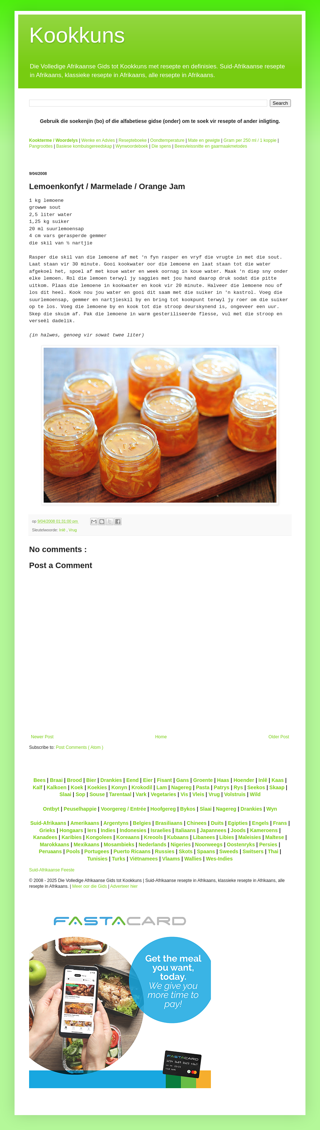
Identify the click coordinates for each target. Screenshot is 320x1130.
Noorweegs (209, 844)
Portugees (96, 851)
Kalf (38, 787)
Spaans (206, 851)
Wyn (272, 809)
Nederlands (152, 844)
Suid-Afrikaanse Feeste (52, 870)
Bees (39, 780)
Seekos (256, 787)
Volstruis (234, 794)
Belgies (142, 823)
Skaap (276, 787)
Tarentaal (120, 794)
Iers (91, 830)
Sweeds (228, 851)
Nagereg (181, 787)
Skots (185, 851)
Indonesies (133, 830)
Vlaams (171, 859)
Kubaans (177, 837)
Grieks (47, 830)
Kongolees (99, 837)
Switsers (253, 851)
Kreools (153, 837)
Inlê (62, 530)
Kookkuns (77, 35)
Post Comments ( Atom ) (79, 747)
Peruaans (50, 851)
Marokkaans (54, 844)
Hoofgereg (163, 809)
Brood (74, 780)
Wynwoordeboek (132, 146)
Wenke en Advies (98, 140)
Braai (56, 780)
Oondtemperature (167, 140)
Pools (73, 851)
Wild (255, 794)
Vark (141, 794)
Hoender (243, 780)
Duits (217, 823)
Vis (184, 794)
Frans (280, 823)
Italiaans (185, 830)
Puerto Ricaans (132, 851)
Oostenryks (241, 844)
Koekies (97, 787)
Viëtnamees (143, 859)
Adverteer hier (123, 886)
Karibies (71, 837)
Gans (182, 780)
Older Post (278, 736)
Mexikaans (86, 844)
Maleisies (249, 837)
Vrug (73, 530)
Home (161, 736)
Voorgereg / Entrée (123, 809)
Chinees (197, 823)
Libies (226, 837)
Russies (165, 851)
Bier (91, 780)
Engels (260, 823)
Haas (223, 780)
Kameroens (263, 830)
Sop (80, 794)
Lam (161, 787)
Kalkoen (57, 787)
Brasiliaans (169, 823)
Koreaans (128, 837)
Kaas (278, 780)
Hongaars (71, 830)
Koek (77, 787)
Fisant (164, 780)
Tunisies (97, 859)
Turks (118, 859)
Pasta (202, 787)
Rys (238, 787)
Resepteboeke (133, 140)
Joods (238, 830)
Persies (268, 844)
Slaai (65, 794)
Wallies (193, 859)
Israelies (161, 830)
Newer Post (42, 736)
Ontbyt (51, 809)
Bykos (187, 809)
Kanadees (45, 837)
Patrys (221, 787)
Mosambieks (119, 844)
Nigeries (181, 844)
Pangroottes (41, 146)
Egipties (238, 823)
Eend (132, 780)
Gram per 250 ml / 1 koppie (250, 140)
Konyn (119, 787)
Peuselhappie (80, 809)
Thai (273, 851)
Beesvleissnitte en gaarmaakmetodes (211, 146)
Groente (203, 780)
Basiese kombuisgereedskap (84, 146)
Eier (148, 780)
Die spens (161, 146)
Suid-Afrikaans (48, 823)
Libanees (204, 837)
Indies (108, 830)
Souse (97, 794)
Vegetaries (163, 794)
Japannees (213, 830)
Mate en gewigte (204, 140)
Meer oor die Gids (89, 886)
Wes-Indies (219, 859)
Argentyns (115, 823)
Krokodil (142, 787)
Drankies (111, 780)
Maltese (274, 837)
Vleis (198, 794)
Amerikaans (84, 823)
